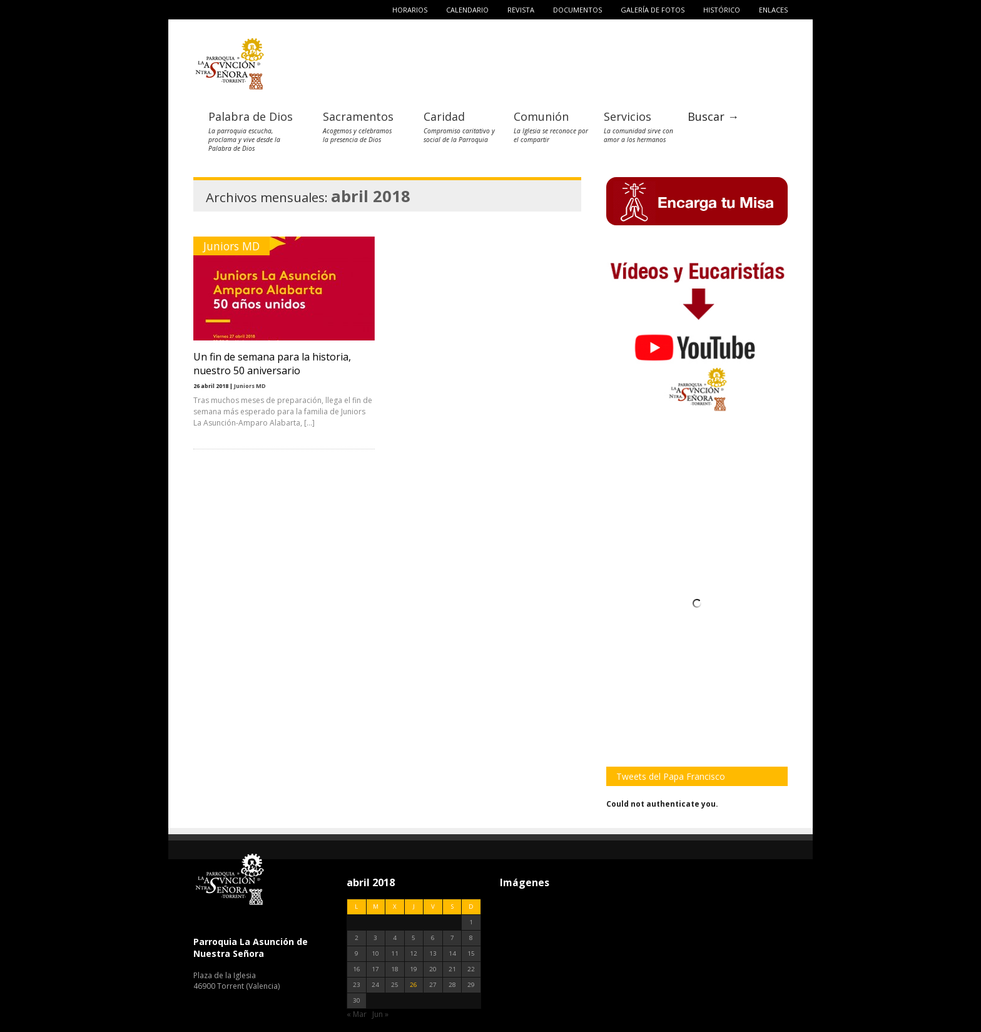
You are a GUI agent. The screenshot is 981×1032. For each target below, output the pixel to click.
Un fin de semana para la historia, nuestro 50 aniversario (272, 363)
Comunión (541, 116)
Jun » (380, 1014)
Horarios (409, 9)
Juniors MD (231, 245)
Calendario (467, 9)
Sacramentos (358, 116)
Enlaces (773, 9)
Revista (520, 9)
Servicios (627, 116)
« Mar (357, 1014)
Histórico (721, 9)
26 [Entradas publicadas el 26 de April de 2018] (413, 985)
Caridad (444, 116)
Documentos (577, 9)
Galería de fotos (652, 9)
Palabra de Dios (250, 116)
